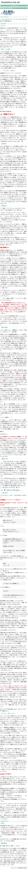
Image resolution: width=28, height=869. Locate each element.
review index (14, 867)
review (14, 5)
